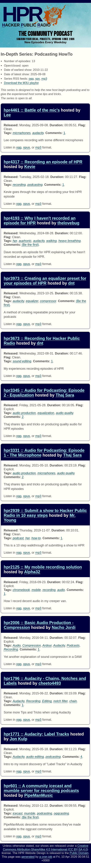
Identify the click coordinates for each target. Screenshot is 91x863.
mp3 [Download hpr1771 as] (38, 771)
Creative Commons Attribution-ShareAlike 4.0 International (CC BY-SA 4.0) (45, 847)
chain (73, 701)
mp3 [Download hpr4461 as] (38, 147)
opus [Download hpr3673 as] (26, 376)
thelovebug (68, 223)
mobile (36, 590)
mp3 (44, 78)
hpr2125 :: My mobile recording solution (43, 567)
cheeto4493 (49, 683)
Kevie (29, 166)
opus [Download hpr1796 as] (26, 719)
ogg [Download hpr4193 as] (18, 264)
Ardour (47, 645)
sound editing (22, 361)
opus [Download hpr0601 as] (26, 836)
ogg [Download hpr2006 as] (18, 664)
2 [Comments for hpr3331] (23, 477)
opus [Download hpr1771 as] (26, 771)
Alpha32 (32, 572)
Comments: (54, 133)
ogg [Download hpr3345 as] (18, 436)
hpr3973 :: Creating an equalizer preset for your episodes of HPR (45, 280)
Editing (47, 701)
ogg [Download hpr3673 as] (18, 376)
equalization (45, 413)
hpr (15, 241)
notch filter (60, 701)
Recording (11, 649)
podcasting (35, 184)
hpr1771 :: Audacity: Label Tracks (36, 734)
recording (19, 184)
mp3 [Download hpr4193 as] (38, 264)
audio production (24, 413)
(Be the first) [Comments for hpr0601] (30, 817)
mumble (29, 813)
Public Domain (79, 853)
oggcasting (61, 813)
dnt (71, 283)
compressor (48, 301)
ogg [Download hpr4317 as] (18, 204)
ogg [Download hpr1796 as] (18, 719)
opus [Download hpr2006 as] (26, 664)
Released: (11, 125)
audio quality (64, 413)
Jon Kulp (18, 739)
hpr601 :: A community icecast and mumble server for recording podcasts (41, 788)
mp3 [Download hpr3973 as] (38, 324)
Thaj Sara (65, 395)
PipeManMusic (38, 795)
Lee (7, 115)
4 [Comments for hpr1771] (81, 756)
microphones (22, 133)
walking (51, 241)
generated (28, 856)
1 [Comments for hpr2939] (61, 538)
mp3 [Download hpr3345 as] (38, 436)
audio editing (35, 756)
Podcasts (73, 645)
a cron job (45, 856)
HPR (22, 14)
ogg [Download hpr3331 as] (18, 496)
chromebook (21, 590)
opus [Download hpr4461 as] (26, 147)
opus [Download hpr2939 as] (26, 552)
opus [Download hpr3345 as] (26, 436)
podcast (18, 538)
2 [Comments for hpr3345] (23, 417)
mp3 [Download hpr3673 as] (38, 376)
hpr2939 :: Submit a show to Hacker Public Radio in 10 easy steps (45, 513)
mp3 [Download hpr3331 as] (38, 496)
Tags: (8, 133)
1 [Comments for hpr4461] (64, 133)
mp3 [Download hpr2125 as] (38, 608)
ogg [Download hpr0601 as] (18, 836)
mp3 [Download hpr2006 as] (38, 664)
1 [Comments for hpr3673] (52, 361)
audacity (38, 133)
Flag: (82, 125)
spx (37, 78)
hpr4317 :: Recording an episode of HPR (43, 162)
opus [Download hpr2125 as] (26, 608)
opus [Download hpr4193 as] (26, 264)
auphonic (25, 241)
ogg (31, 78)
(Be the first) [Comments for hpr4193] (30, 244)
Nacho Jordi (64, 627)
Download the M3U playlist (21, 83)
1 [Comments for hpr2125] (4, 594)
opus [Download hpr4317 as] (26, 204)
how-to (36, 538)
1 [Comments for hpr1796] (23, 705)
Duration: (57, 125)
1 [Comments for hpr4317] (63, 184)
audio (61, 590)
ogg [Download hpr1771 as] (18, 771)
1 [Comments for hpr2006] (39, 649)
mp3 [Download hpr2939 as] (38, 552)
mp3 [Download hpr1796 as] (38, 719)
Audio (17, 645)
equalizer (32, 301)
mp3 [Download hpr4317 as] (38, 204)
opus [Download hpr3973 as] (26, 324)
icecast (18, 813)
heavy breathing (69, 241)
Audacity (59, 645)
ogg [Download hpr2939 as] (18, 552)
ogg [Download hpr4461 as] (18, 147)
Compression (31, 645)
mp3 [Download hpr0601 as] (38, 836)
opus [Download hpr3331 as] (26, 496)
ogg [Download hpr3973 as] (18, 324)
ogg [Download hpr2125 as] (18, 608)
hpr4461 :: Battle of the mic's (32, 110)
